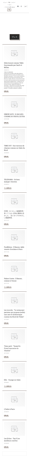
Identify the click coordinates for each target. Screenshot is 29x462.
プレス (10, 4)
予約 (9, 10)
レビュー (13, 2)
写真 (9, 2)
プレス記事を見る (7, 188)
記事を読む (6, 91)
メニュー (5, 2)
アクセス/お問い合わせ (10, 7)
